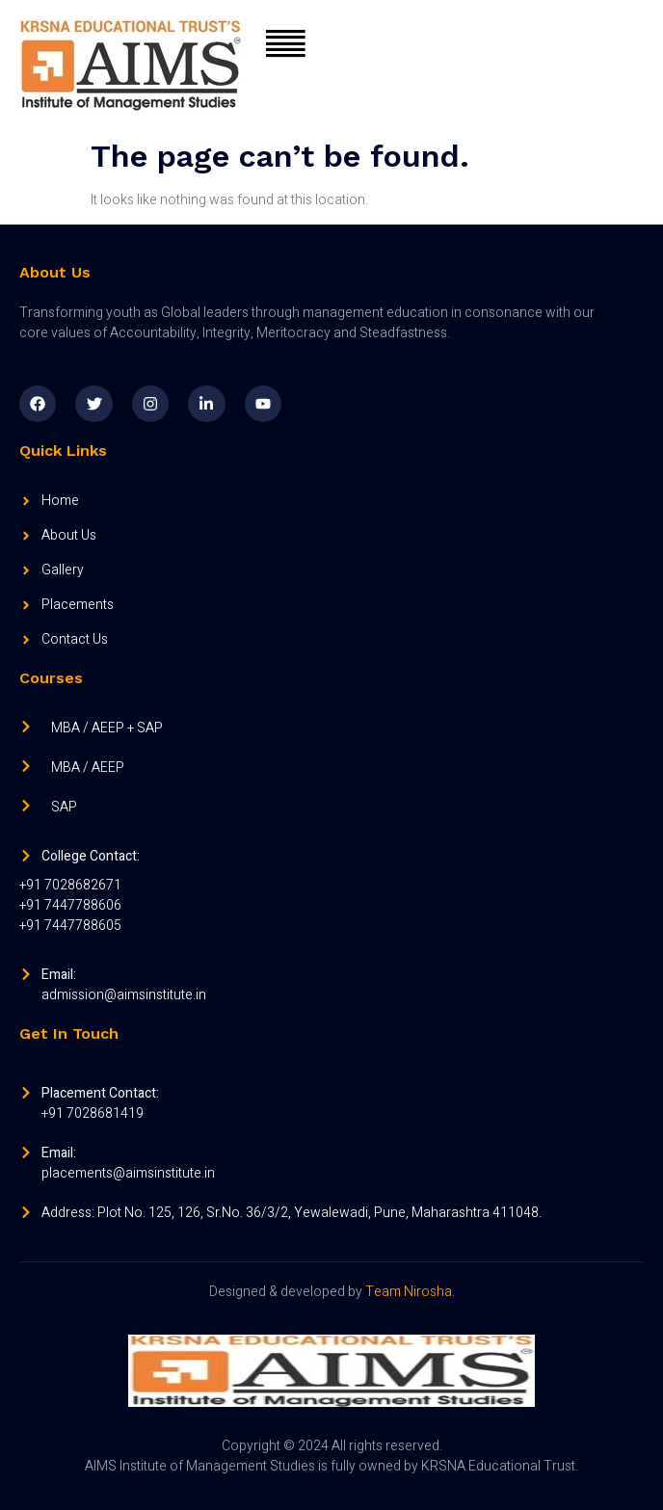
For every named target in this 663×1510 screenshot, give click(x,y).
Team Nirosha (408, 1292)
